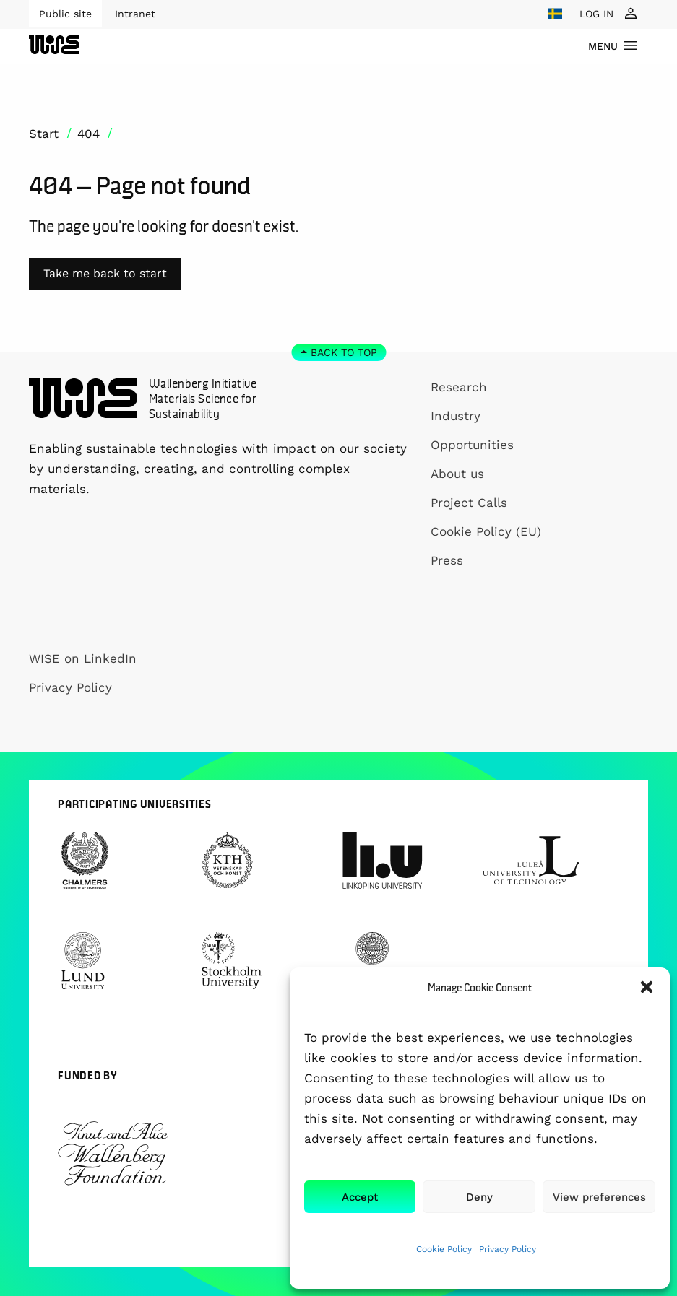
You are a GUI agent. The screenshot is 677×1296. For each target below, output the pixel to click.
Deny (479, 1197)
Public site (65, 13)
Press (447, 560)
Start (44, 133)
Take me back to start (105, 273)
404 (88, 133)
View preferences (599, 1197)
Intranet (135, 13)
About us (457, 473)
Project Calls (469, 502)
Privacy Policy (507, 1249)
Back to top (344, 352)
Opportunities (472, 445)
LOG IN (596, 13)
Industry (455, 416)
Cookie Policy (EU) (486, 531)
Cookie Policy (444, 1249)
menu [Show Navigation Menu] (603, 46)
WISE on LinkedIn (83, 658)
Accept (360, 1197)
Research (459, 387)
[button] (646, 987)
